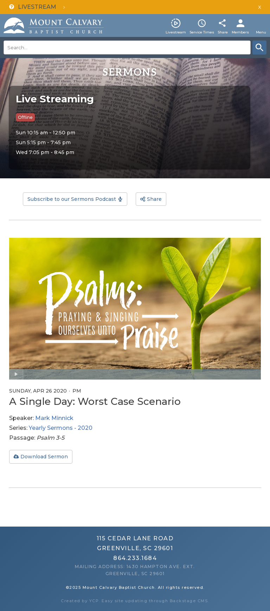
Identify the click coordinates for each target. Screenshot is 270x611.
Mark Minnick (54, 418)
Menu (261, 32)
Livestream (176, 32)
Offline (25, 117)
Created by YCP (80, 600)
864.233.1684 (135, 558)
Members (240, 32)
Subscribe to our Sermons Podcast (71, 199)
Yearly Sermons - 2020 (60, 428)
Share (223, 32)
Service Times (201, 32)
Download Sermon (44, 456)
